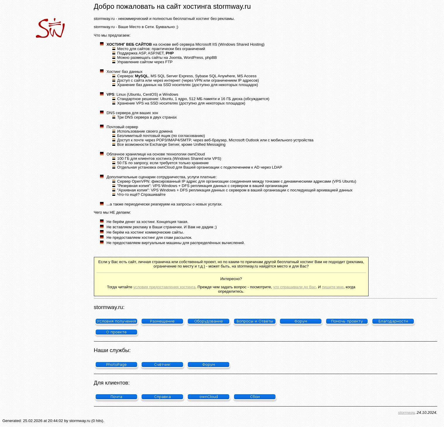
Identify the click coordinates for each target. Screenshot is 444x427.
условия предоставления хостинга (164, 287)
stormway (406, 412)
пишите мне (333, 287)
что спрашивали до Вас (294, 287)
